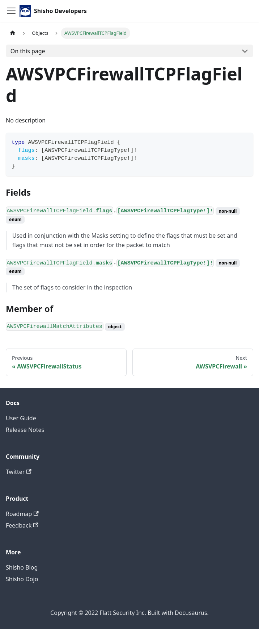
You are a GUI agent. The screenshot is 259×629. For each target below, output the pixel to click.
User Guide (21, 418)
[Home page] (13, 33)
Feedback (22, 525)
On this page (27, 51)
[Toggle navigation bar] (11, 10)
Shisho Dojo (22, 579)
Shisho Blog (22, 567)
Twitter (18, 472)
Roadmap (22, 514)
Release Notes (25, 430)
